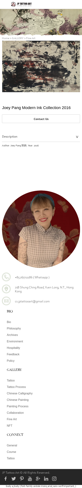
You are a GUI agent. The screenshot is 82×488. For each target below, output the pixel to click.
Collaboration (15, 412)
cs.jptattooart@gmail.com (32, 301)
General (12, 445)
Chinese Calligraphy (20, 393)
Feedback (13, 354)
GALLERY (18, 38)
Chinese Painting (18, 399)
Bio (9, 322)
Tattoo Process (16, 386)
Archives (12, 334)
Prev (7, 66)
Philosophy (14, 328)
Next (75, 66)
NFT (9, 425)
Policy (11, 360)
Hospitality (13, 347)
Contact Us (41, 119)
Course (11, 451)
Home (5, 38)
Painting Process (17, 406)
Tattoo (11, 380)
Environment (15, 341)
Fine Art (30, 38)
